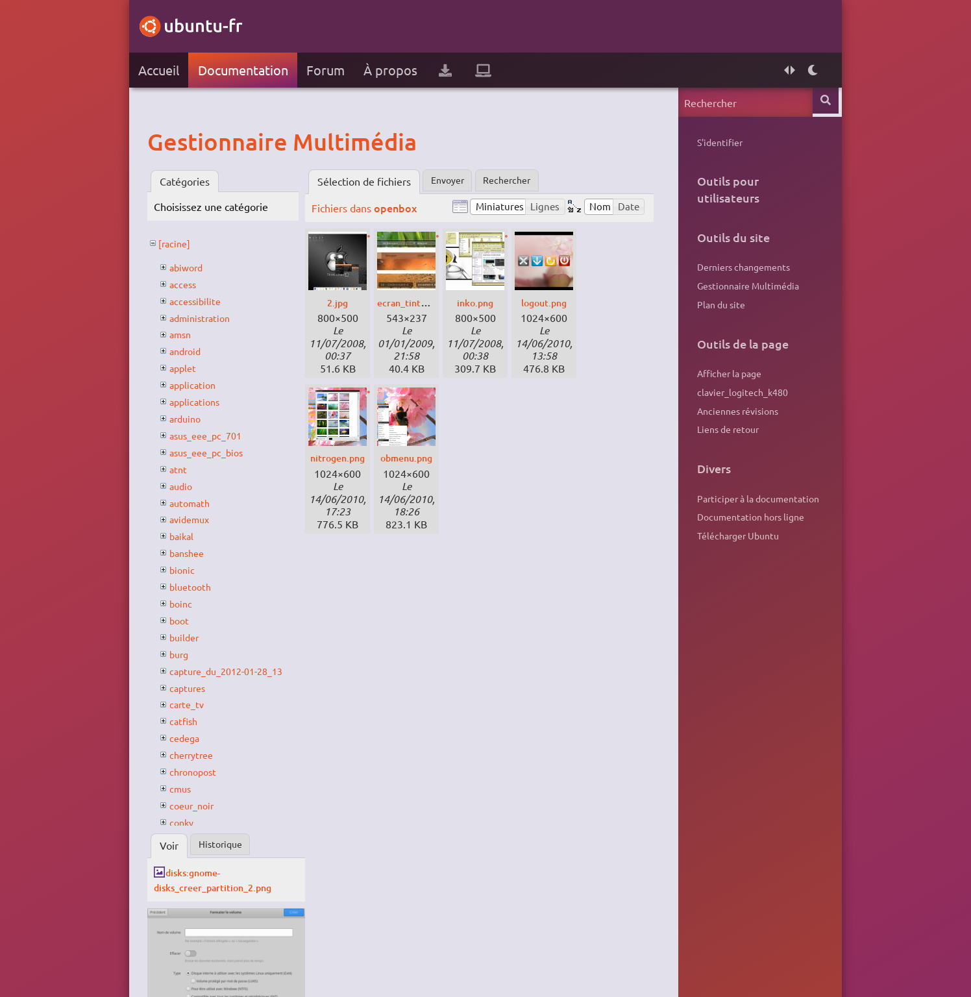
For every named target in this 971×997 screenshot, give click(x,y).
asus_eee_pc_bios (216, 451)
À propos (397, 70)
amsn (187, 333)
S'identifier (714, 142)
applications (202, 401)
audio (188, 485)
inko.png (481, 302)
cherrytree (199, 754)
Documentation (249, 70)
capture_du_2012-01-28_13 (238, 670)
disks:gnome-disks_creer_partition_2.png (227, 879)
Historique (230, 845)
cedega (191, 737)
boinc (187, 603)
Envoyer (457, 181)
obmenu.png (414, 457)
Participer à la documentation (752, 498)
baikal (188, 535)
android (192, 350)
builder (191, 636)
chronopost (201, 771)
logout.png (550, 302)
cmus (187, 788)
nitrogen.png (345, 457)
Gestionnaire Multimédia (742, 285)
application (200, 384)
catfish (190, 720)
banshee (194, 552)
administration (208, 317)
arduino (192, 418)
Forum (332, 70)
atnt (184, 468)
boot (186, 619)
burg (186, 653)
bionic (189, 569)
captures (195, 687)
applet (189, 367)
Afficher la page (723, 373)
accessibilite (202, 300)
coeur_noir (200, 804)
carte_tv (194, 703)
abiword (193, 266)
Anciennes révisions (731, 411)
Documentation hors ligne (744, 517)
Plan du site (715, 304)
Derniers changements (737, 267)
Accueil (164, 70)
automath (197, 502)
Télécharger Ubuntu (732, 535)
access (189, 283)
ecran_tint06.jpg (423, 302)
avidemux (197, 518)
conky (188, 821)
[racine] (182, 242)
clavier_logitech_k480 (736, 392)
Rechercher (523, 181)
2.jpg (344, 302)
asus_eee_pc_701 (215, 434)
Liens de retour (722, 429)
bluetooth (198, 586)
